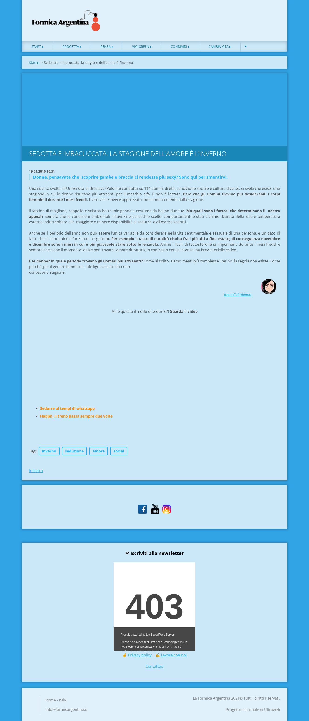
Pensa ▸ (106, 46)
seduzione (74, 451)
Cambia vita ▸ (220, 46)
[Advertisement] (154, 108)
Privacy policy (140, 655)
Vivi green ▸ (142, 46)
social (118, 451)
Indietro (36, 470)
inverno (49, 451)
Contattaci (155, 666)
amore (99, 451)
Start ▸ (37, 46)
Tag (32, 451)
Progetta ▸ (72, 46)
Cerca (275, 13)
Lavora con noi (174, 655)
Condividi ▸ (180, 46)
